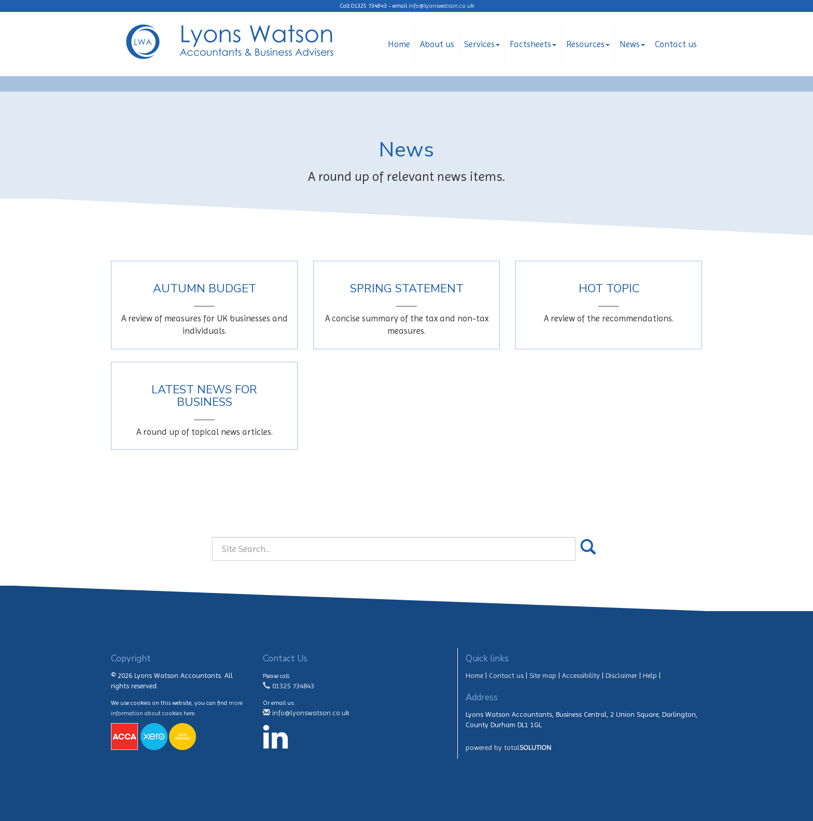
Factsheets (533, 44)
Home (399, 44)
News (632, 44)
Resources (588, 44)
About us (437, 44)
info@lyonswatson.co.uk (441, 5)
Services (482, 44)
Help (650, 675)
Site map (542, 675)
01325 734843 (288, 686)
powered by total (508, 747)
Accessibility (581, 675)
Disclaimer (621, 675)
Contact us (676, 44)
